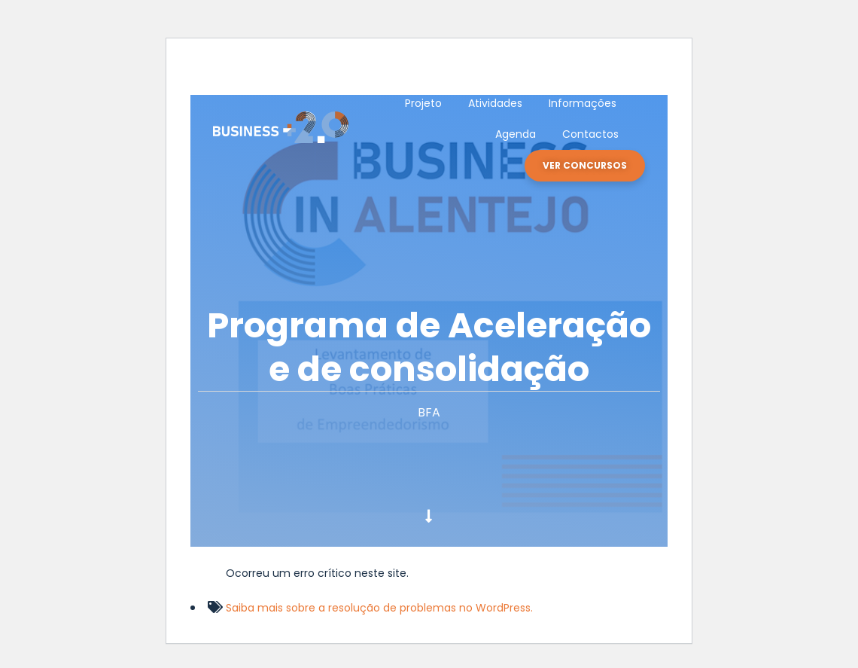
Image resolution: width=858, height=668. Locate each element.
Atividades (495, 103)
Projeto (423, 103)
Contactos (590, 134)
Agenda (515, 134)
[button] (585, 165)
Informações (582, 103)
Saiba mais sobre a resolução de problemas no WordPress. (379, 607)
